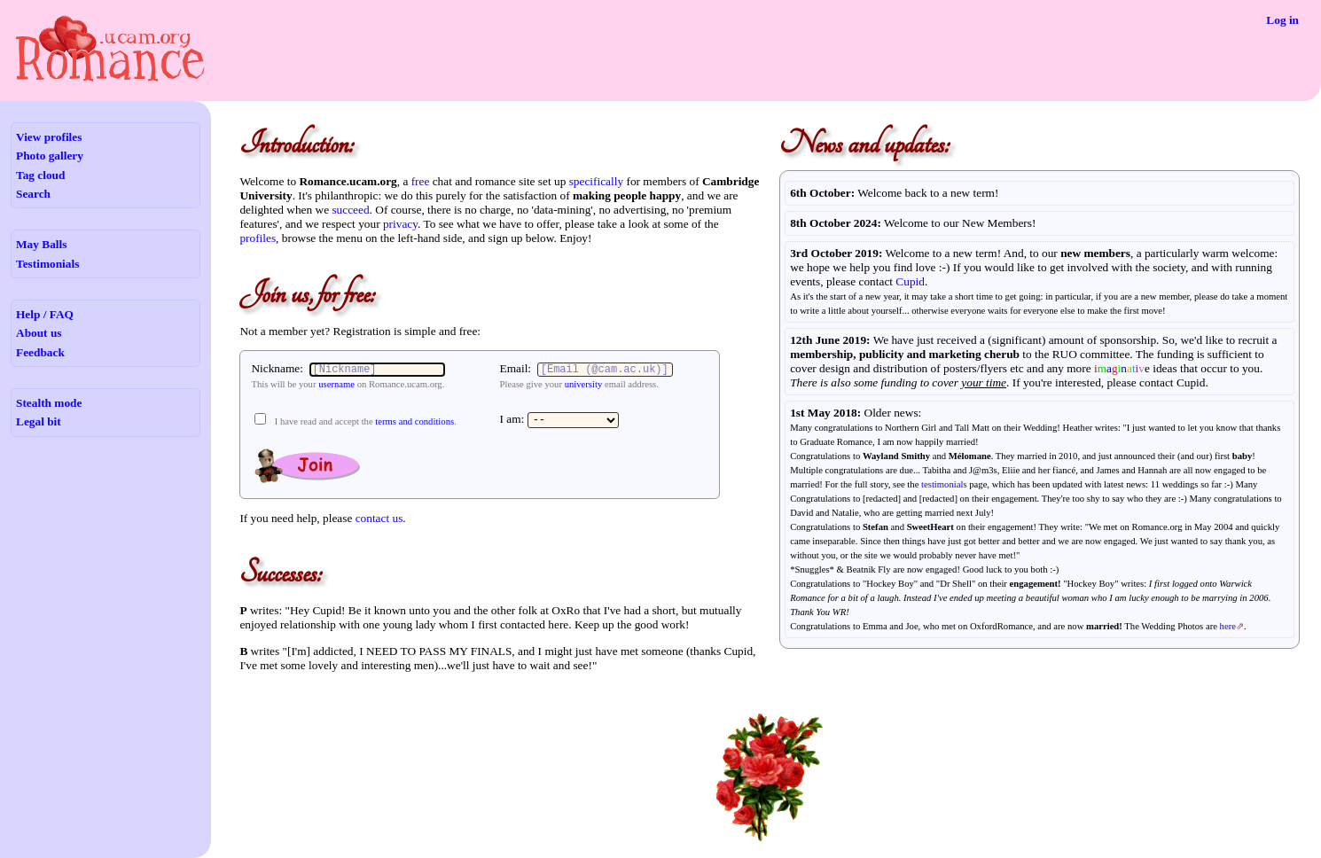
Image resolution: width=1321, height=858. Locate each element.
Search (33, 193)
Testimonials (47, 263)
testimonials (944, 484)
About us (38, 332)
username (336, 384)
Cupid (910, 281)
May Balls (41, 244)
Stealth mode (49, 403)
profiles (257, 238)
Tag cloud (40, 175)
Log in (1282, 20)
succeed (350, 209)
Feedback (40, 352)
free (420, 181)
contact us (379, 518)
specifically (596, 181)
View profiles (49, 137)
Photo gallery (49, 155)
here (1228, 626)
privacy (400, 223)
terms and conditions (414, 421)
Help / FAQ (45, 314)
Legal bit (38, 421)
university (584, 384)
